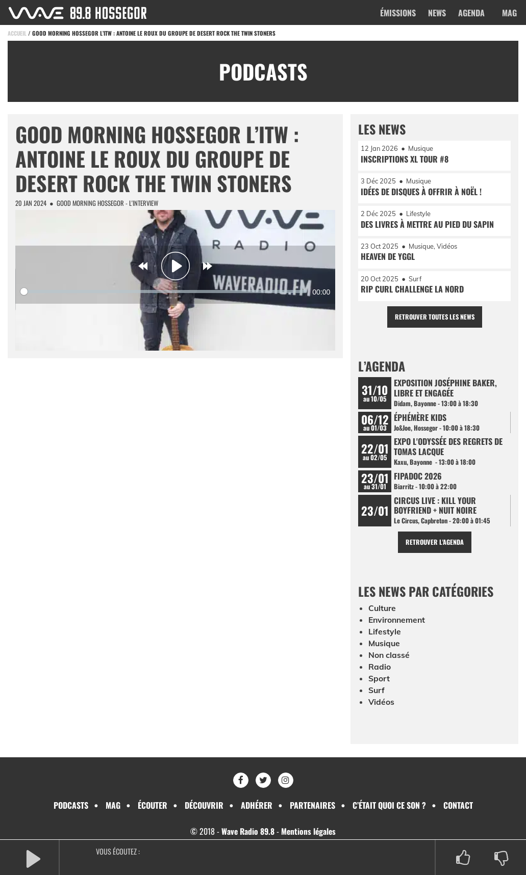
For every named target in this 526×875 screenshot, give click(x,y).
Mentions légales (309, 831)
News (437, 13)
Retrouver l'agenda (434, 545)
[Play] (175, 266)
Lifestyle (384, 634)
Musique (385, 646)
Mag (509, 13)
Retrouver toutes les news (434, 318)
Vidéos (381, 703)
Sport (379, 680)
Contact (458, 805)
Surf (376, 691)
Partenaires (312, 805)
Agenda (471, 13)
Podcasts (71, 805)
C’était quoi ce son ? (389, 805)
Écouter (152, 805)
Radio (379, 669)
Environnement (398, 623)
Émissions (398, 13)
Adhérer (256, 805)
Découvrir (204, 805)
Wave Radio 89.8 (247, 831)
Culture (382, 612)
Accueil (17, 33)
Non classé (389, 657)
